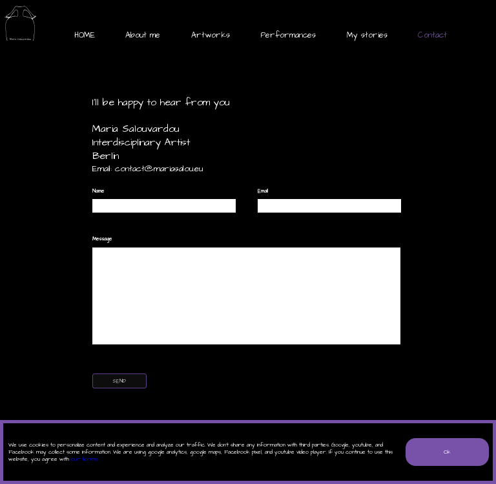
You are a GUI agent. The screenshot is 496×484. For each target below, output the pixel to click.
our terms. (84, 459)
